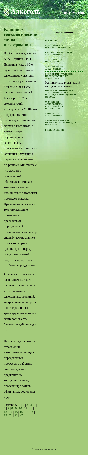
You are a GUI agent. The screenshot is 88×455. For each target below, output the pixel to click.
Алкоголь (25, 11)
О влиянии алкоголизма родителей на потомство (54, 105)
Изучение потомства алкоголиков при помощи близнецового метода (60, 93)
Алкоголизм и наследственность (57, 46)
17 (26, 411)
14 (10, 411)
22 (21, 415)
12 (31, 408)
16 (21, 411)
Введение (51, 40)
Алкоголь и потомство (47, 449)
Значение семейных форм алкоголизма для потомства (60, 122)
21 (16, 415)
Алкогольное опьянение (54, 61)
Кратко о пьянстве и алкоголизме (58, 53)
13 (5, 411)
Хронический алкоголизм (54, 68)
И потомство (71, 12)
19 (5, 415)
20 (10, 415)
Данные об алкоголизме (54, 114)
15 (16, 411)
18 (31, 411)
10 (20, 408)
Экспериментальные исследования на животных (59, 76)
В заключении (54, 130)
